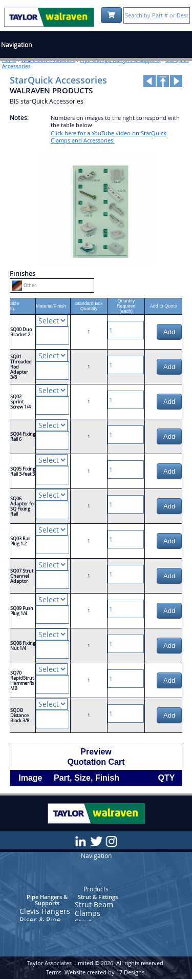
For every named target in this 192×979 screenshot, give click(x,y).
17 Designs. (131, 972)
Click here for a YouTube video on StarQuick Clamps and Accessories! (108, 136)
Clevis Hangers (44, 911)
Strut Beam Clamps (94, 909)
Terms (53, 972)
